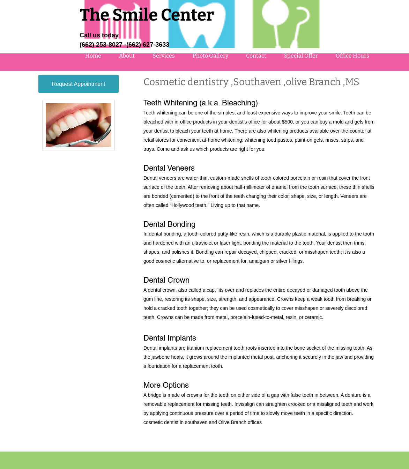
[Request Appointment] (78, 84)
